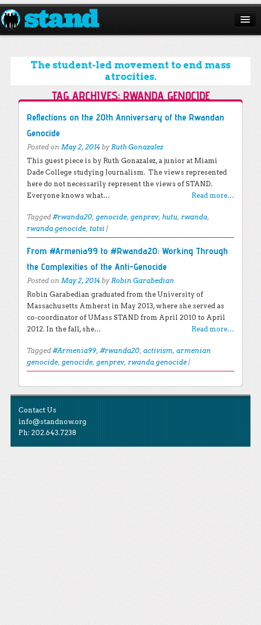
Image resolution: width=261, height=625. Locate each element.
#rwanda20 (72, 217)
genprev (144, 217)
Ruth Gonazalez (137, 147)
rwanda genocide (56, 229)
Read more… (213, 195)
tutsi (97, 229)
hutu (169, 217)
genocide (111, 217)
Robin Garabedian (142, 281)
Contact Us (37, 410)
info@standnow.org (52, 422)
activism (158, 351)
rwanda (194, 217)
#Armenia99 (74, 351)
